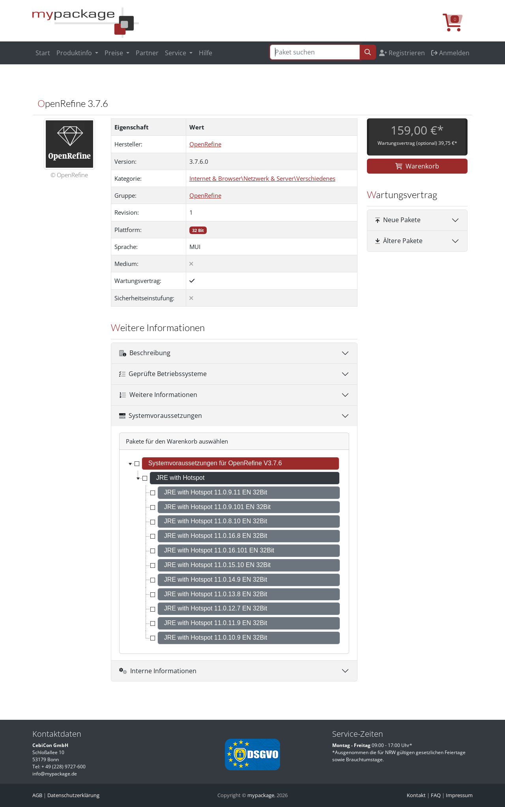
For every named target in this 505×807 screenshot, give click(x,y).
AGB (37, 795)
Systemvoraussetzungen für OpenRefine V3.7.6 (215, 463)
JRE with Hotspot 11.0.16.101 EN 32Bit (219, 550)
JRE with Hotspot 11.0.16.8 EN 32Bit (215, 535)
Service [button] (176, 53)
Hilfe (205, 53)
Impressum (459, 795)
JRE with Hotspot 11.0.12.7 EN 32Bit (215, 608)
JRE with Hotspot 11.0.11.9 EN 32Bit (215, 623)
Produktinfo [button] (75, 53)
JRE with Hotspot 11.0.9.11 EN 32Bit (215, 492)
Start (43, 53)
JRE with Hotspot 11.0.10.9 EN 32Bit (215, 637)
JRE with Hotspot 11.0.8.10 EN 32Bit (215, 521)
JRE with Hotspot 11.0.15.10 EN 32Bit (217, 565)
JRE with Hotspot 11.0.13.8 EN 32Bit (215, 594)
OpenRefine (205, 144)
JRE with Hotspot (180, 477)
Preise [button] (115, 53)
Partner (147, 53)
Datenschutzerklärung (73, 795)
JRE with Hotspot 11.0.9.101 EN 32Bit (217, 507)
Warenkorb (417, 166)
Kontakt (416, 795)
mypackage (260, 795)
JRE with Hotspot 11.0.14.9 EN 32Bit (215, 579)
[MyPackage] (85, 22)
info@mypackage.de (54, 773)
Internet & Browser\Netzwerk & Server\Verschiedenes (262, 178)
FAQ (436, 795)
